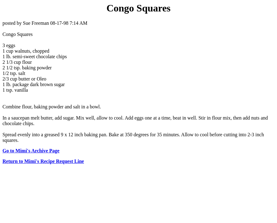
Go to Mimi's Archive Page (31, 150)
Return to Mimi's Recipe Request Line (43, 161)
